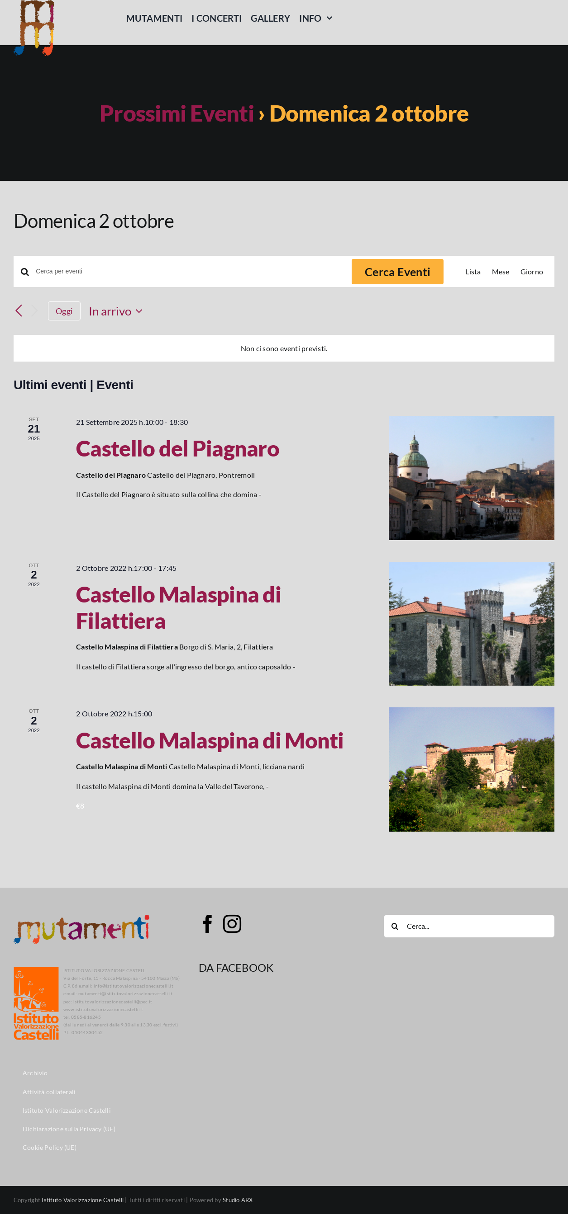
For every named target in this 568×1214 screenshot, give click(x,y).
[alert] (284, 348)
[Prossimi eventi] (34, 311)
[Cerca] (395, 926)
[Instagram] (232, 924)
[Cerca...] (469, 926)
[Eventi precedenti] (19, 311)
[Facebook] (208, 924)
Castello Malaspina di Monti (210, 740)
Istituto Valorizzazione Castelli (83, 1200)
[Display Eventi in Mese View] (501, 271)
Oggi (64, 311)
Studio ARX (238, 1200)
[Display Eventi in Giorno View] (531, 271)
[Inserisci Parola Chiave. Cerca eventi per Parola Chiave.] (188, 271)
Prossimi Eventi (177, 113)
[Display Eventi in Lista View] (473, 271)
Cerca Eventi (398, 271)
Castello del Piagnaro (177, 448)
